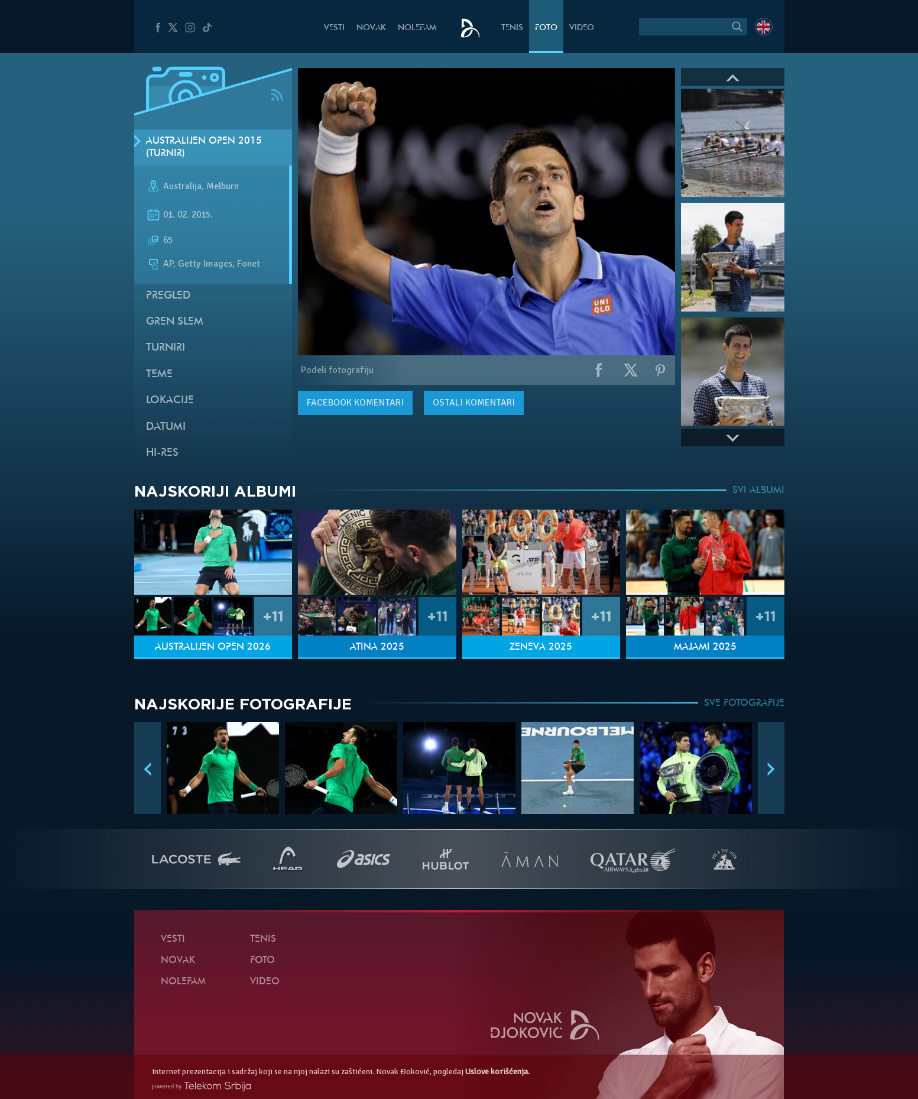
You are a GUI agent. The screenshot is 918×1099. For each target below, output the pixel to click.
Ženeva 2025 (541, 647)
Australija (182, 187)
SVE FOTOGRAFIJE (744, 703)
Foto (546, 28)
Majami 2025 (705, 647)
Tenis (512, 28)
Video (581, 28)
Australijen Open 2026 (213, 647)
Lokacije (170, 400)
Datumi (166, 427)
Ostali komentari (474, 403)
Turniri (165, 348)
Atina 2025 (377, 647)
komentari (355, 403)
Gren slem (174, 322)
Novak (371, 28)
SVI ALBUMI (758, 490)
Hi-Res (162, 453)
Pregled (168, 296)
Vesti (334, 28)
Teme (159, 374)
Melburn (222, 187)
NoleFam (417, 28)
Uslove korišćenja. (497, 1071)
